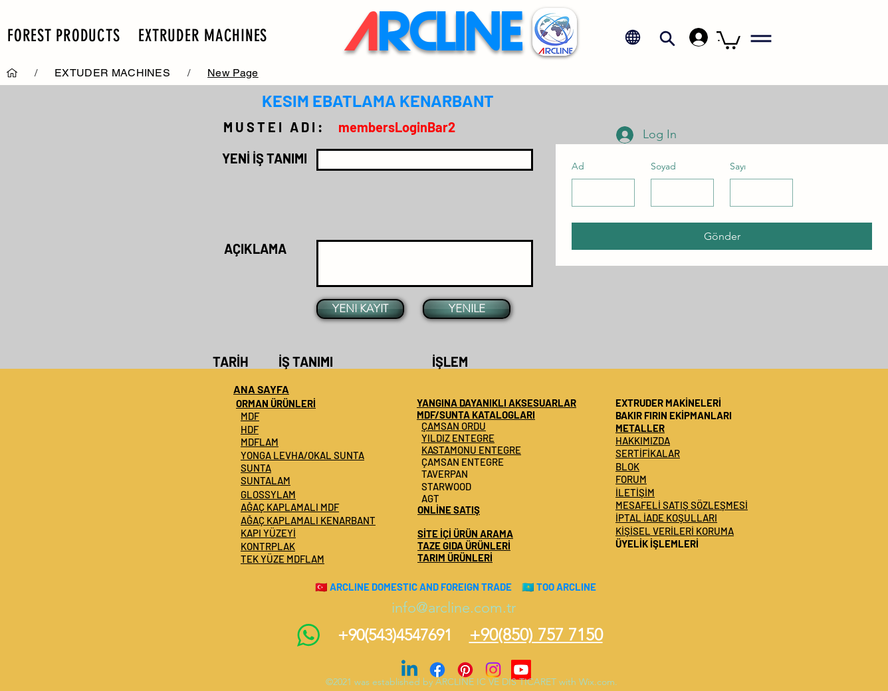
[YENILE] (466, 309)
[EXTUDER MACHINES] (112, 72)
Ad (578, 166)
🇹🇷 (321, 587)
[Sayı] (757, 192)
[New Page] (233, 72)
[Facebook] (437, 670)
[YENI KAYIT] (360, 309)
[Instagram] (493, 670)
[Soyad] (678, 192)
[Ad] (599, 192)
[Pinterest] (465, 670)
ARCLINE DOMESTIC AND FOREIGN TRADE (421, 587)
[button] (63, 35)
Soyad (663, 166)
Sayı (738, 166)
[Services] (12, 72)
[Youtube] (521, 670)
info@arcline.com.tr (453, 608)
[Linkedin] (409, 670)
